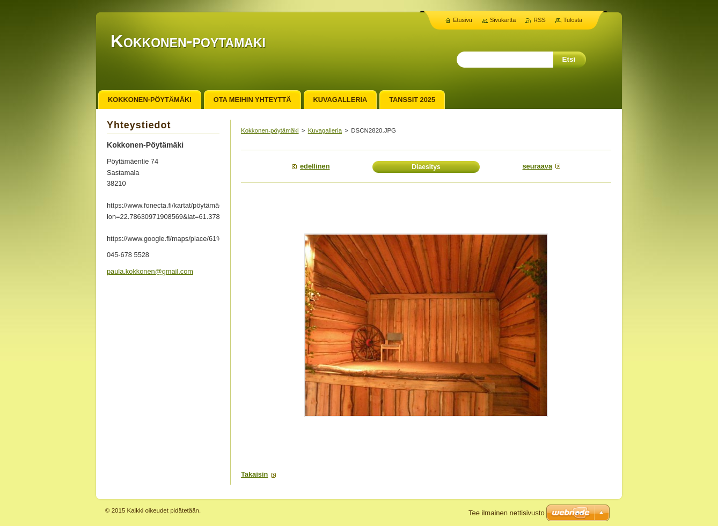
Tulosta (572, 20)
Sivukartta (503, 20)
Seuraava (538, 166)
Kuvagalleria (325, 130)
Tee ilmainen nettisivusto (506, 513)
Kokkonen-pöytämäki (270, 130)
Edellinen (314, 166)
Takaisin (254, 474)
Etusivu (462, 20)
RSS (539, 20)
